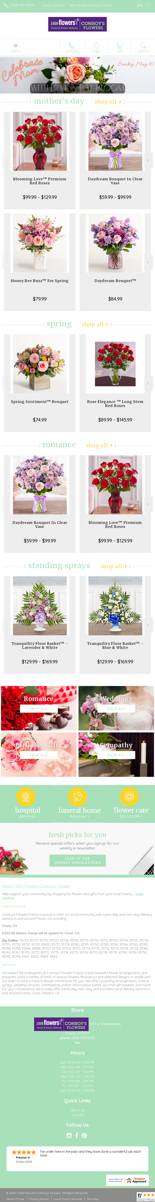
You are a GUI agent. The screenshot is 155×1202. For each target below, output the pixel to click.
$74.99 (40, 420)
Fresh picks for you (77, 841)
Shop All (106, 102)
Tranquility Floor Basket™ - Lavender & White (40, 645)
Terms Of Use (15, 1199)
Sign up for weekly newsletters (77, 861)
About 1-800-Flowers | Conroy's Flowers (36, 885)
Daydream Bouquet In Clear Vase (115, 181)
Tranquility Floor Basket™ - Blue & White (115, 645)
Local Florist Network (68, 1199)
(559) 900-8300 (22, 5)
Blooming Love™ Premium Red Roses (39, 181)
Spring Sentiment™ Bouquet (40, 401)
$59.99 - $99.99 (115, 197)
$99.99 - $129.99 (40, 197)
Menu (15, 50)
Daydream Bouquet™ (115, 280)
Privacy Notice (39, 1199)
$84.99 (115, 299)
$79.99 (40, 299)
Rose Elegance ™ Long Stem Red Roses (115, 403)
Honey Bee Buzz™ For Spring (40, 280)
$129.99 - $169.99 (40, 662)
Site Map (92, 1199)
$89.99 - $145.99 (115, 420)
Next (148, 160)
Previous (6, 160)
